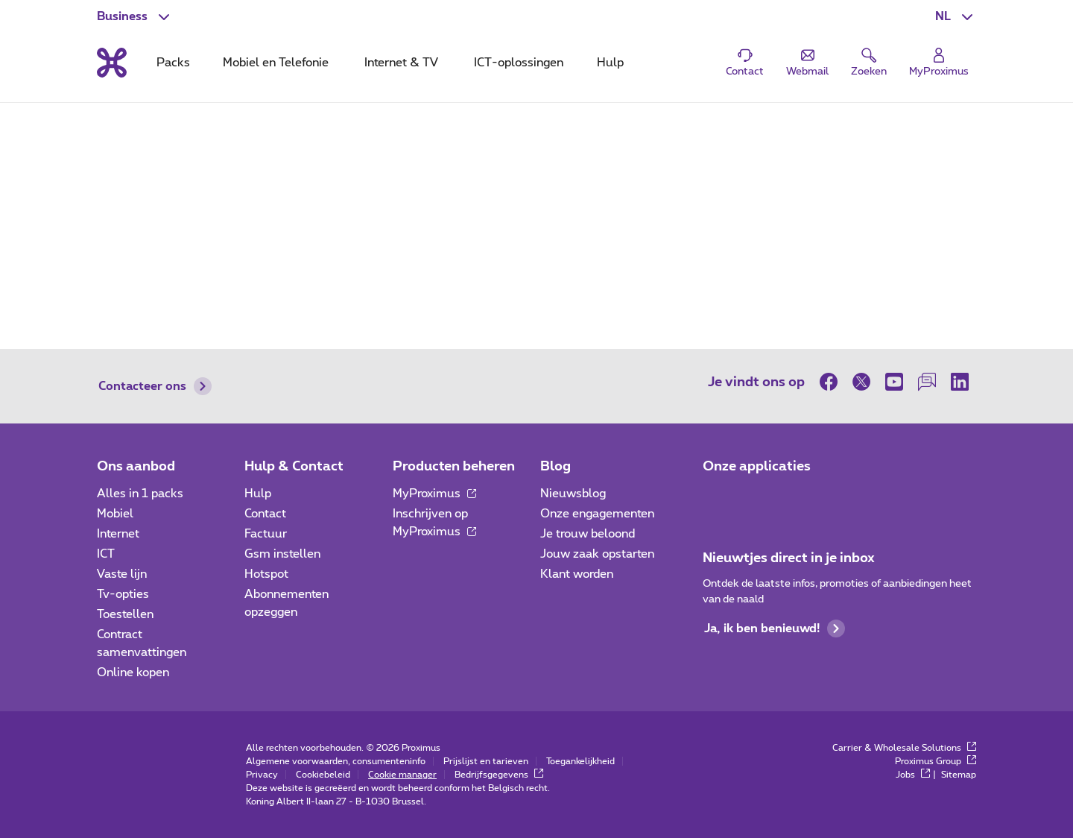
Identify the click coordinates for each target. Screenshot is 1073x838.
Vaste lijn (122, 574)
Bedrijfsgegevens (499, 774)
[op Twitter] (861, 382)
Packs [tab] (173, 63)
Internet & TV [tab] (401, 63)
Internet (118, 534)
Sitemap (958, 774)
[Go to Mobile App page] (757, 498)
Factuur (265, 534)
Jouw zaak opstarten (597, 554)
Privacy (262, 774)
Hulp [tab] (610, 63)
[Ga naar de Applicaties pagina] (716, 498)
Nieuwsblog (573, 494)
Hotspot (266, 574)
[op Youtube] (894, 382)
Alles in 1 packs (140, 494)
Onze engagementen (597, 514)
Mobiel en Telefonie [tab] (276, 63)
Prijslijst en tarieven (485, 761)
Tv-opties (123, 594)
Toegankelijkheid (580, 761)
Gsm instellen (282, 554)
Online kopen (133, 672)
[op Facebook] (832, 382)
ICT (106, 554)
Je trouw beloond (587, 534)
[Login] (939, 63)
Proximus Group (935, 761)
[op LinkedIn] (959, 382)
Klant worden (576, 574)
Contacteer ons (155, 386)
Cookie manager (402, 774)
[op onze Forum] (927, 382)
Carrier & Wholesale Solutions (904, 747)
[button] (955, 16)
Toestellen (125, 614)
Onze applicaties (757, 466)
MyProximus (434, 494)
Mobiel (115, 514)
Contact (265, 514)
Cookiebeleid (323, 774)
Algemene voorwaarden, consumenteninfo (335, 761)
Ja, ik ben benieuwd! (774, 628)
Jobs (913, 774)
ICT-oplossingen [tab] (518, 63)
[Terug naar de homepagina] (112, 62)
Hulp (257, 494)
